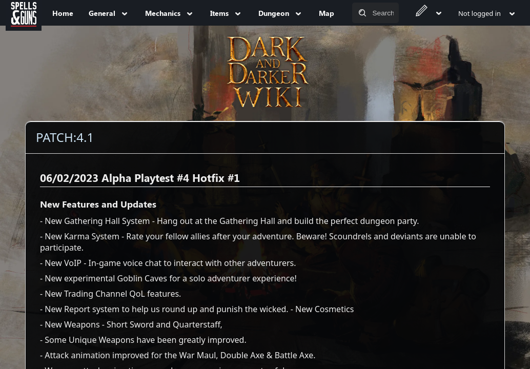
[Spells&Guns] (24, 13)
